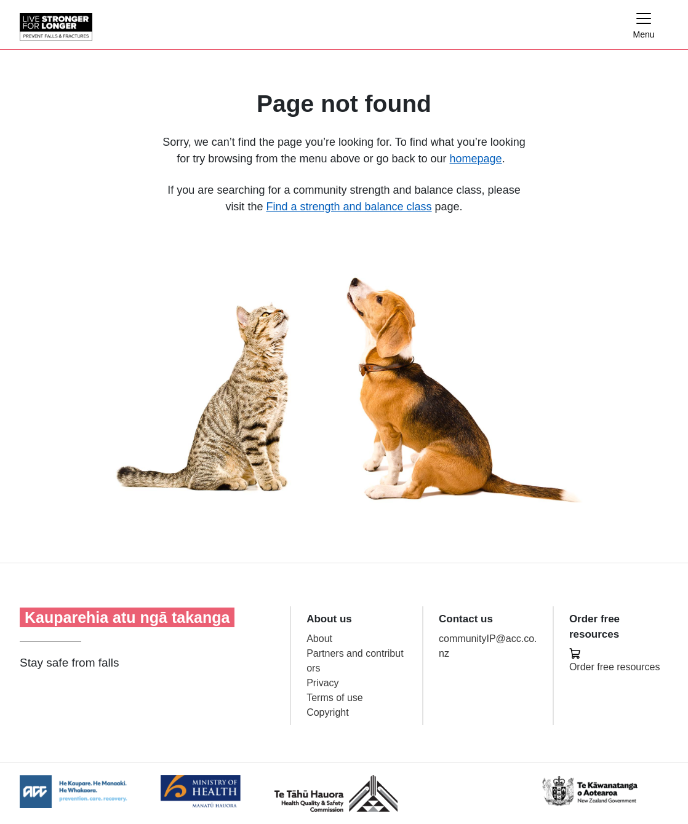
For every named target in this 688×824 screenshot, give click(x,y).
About (319, 638)
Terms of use (334, 697)
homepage (476, 159)
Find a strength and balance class (348, 206)
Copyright (327, 712)
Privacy (322, 683)
